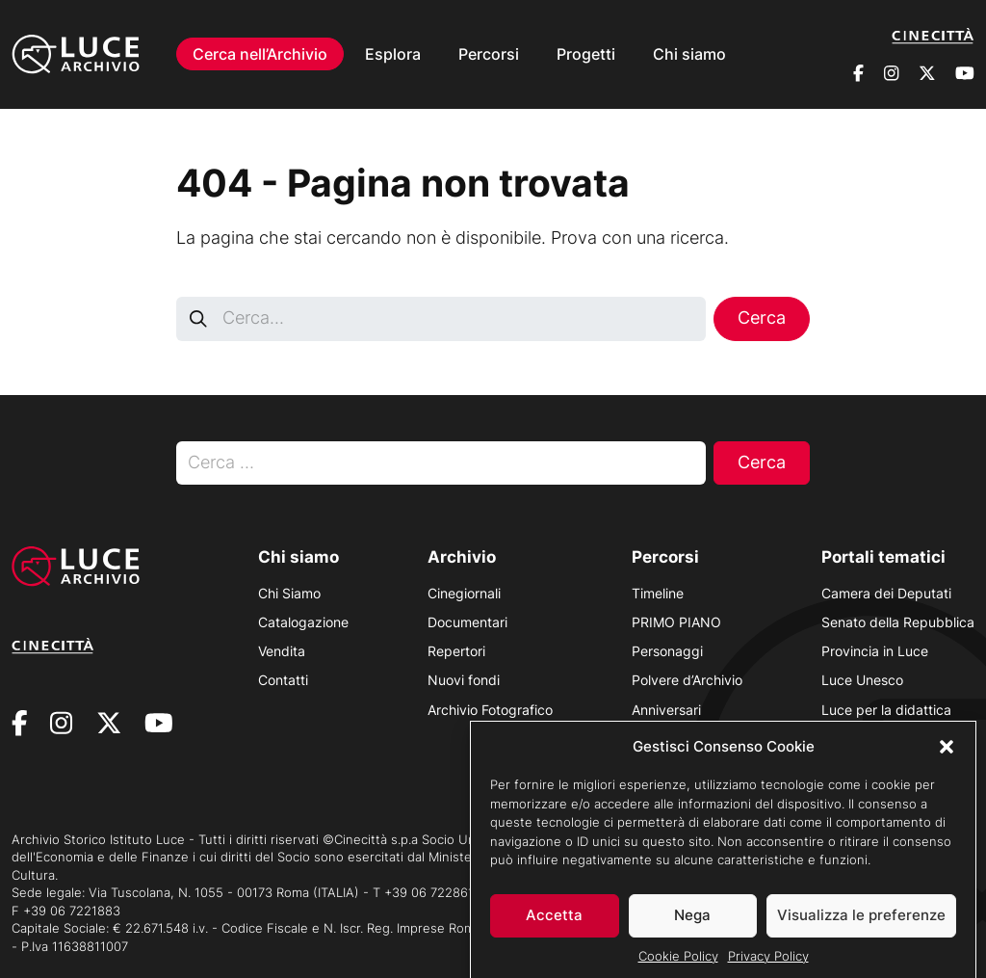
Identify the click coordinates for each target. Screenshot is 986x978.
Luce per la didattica (886, 709)
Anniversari (666, 709)
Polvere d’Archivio (687, 680)
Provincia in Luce (874, 651)
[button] (946, 752)
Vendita (281, 651)
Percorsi (488, 54)
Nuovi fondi (464, 680)
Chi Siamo (289, 593)
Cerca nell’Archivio (260, 54)
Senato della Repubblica (897, 622)
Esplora (393, 54)
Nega (692, 921)
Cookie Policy (678, 961)
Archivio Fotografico (490, 709)
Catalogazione (303, 622)
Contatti (283, 680)
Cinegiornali (464, 593)
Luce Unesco (862, 680)
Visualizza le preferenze (861, 921)
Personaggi (667, 651)
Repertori (456, 651)
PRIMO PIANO (676, 622)
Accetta (554, 921)
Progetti (586, 54)
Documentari (467, 622)
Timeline (658, 593)
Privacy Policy (768, 961)
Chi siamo (689, 54)
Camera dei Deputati (886, 593)
